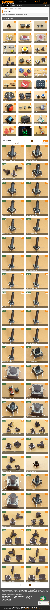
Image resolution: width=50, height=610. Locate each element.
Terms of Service (45, 608)
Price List (28, 597)
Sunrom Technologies (6, 599)
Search (37, 1)
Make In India (24, 590)
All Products (9, 8)
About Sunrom (29, 596)
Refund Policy (25, 608)
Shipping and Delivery (32, 608)
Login (47, 5)
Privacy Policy (38, 608)
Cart (45, 2)
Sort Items (45, 143)
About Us (13, 5)
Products (6, 5)
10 (15, 143)
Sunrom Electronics (6, 596)
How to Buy (28, 598)
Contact (19, 5)
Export (46, 141)
